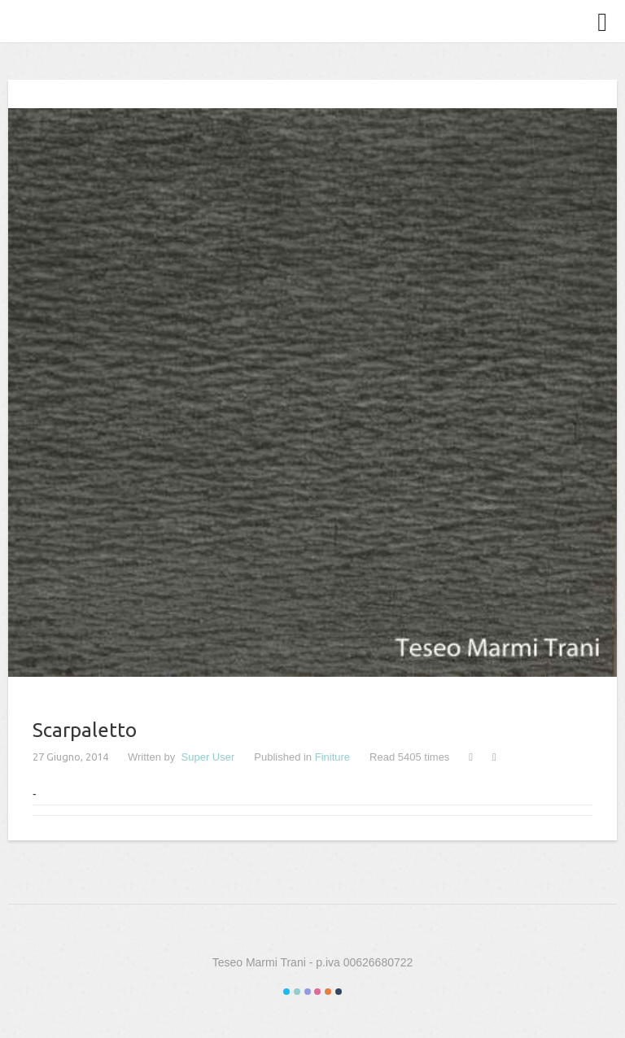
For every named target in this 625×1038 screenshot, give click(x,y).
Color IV (317, 991)
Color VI (338, 991)
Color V (328, 991)
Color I (286, 991)
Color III (307, 991)
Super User (208, 757)
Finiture (332, 757)
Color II (297, 991)
